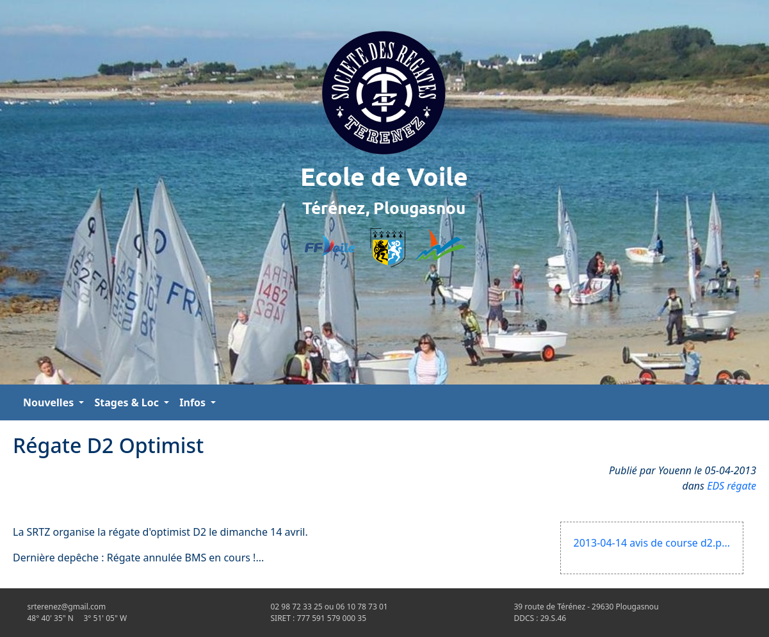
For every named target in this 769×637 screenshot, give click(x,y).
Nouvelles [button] (49, 402)
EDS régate (731, 486)
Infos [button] (193, 402)
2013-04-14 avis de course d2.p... (652, 543)
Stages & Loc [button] (127, 402)
